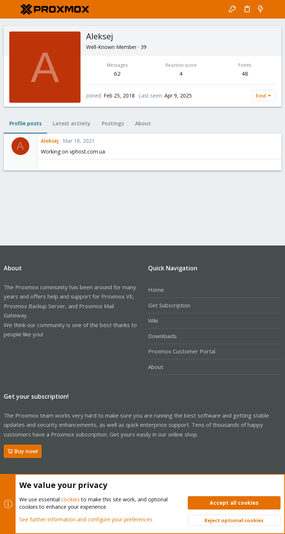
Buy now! (22, 451)
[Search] (274, 9)
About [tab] (143, 123)
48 (245, 73)
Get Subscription (169, 305)
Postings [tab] (113, 123)
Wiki (153, 320)
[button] (11, 9)
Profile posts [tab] (25, 123)
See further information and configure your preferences (86, 519)
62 (117, 73)
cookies (70, 499)
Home (156, 289)
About (155, 366)
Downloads (162, 336)
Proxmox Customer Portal (181, 351)
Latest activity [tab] (72, 123)
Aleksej (50, 140)
